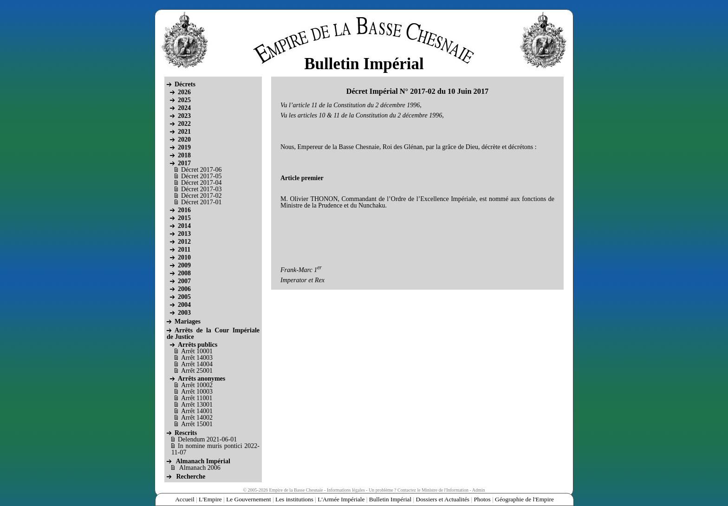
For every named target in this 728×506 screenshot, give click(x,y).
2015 (184, 217)
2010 (184, 257)
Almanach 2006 (200, 467)
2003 (184, 312)
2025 (184, 100)
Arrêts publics (197, 344)
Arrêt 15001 (197, 424)
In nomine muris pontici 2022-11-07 (215, 449)
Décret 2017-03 (201, 189)
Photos (482, 499)
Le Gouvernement (248, 499)
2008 (184, 273)
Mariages (188, 321)
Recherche (191, 476)
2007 (184, 281)
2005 (184, 296)
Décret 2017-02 (201, 195)
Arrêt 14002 (197, 417)
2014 (184, 225)
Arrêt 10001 (197, 351)
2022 (184, 123)
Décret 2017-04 (201, 182)
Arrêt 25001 (197, 370)
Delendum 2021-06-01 (207, 439)
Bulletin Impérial (390, 499)
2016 (184, 210)
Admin (478, 490)
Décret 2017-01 (201, 202)
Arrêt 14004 (197, 364)
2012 (184, 241)
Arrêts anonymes (201, 378)
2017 (184, 163)
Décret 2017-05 (201, 176)
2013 (184, 233)
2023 (184, 115)
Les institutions (294, 499)
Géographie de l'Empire (524, 499)
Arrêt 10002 (197, 385)
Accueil (184, 499)
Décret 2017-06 (201, 169)
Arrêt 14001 (197, 411)
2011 (184, 249)
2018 (184, 155)
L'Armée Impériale (341, 499)
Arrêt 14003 (197, 357)
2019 (184, 147)
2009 (184, 265)
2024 (184, 107)
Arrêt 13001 (197, 404)
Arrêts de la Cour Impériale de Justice (213, 333)
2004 (184, 304)
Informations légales (346, 490)
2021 (184, 131)
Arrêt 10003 (197, 391)
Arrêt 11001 (197, 398)
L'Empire (210, 499)
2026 (184, 92)
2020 (184, 139)
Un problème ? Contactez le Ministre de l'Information (418, 490)
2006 (184, 288)
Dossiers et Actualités (443, 499)
